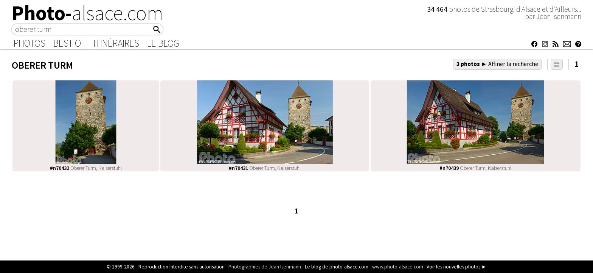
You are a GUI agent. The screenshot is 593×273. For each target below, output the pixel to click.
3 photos (497, 63)
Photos (29, 43)
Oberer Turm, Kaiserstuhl (86, 168)
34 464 (438, 9)
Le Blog (163, 43)
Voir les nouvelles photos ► (456, 267)
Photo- (87, 13)
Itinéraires (116, 43)
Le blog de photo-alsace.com (336, 267)
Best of (69, 43)
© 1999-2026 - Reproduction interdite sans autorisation (166, 267)
